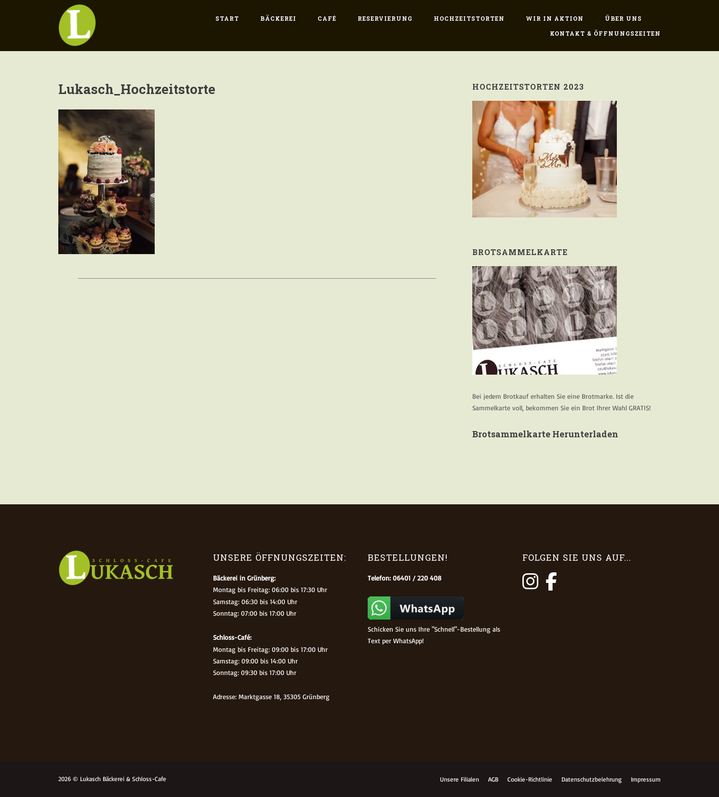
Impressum (646, 779)
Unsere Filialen (459, 779)
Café (327, 18)
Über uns (623, 18)
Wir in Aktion (555, 18)
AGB (493, 779)
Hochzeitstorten (469, 18)
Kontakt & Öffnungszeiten (605, 33)
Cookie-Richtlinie (529, 779)
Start (227, 18)
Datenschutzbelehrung (591, 779)
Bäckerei (278, 18)
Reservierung (385, 18)
